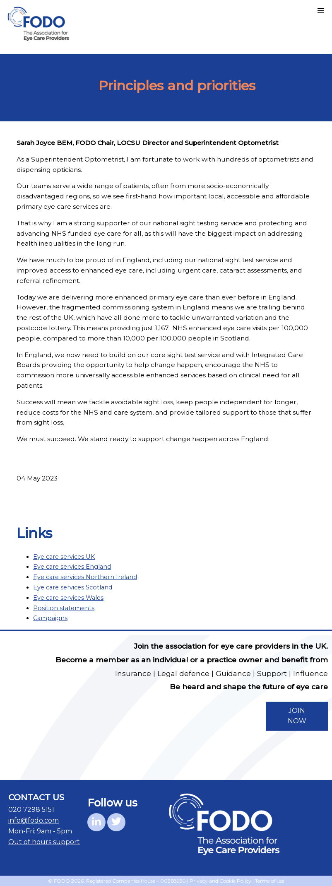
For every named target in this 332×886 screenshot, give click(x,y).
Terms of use (269, 881)
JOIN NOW (297, 716)
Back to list (263, 499)
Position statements (63, 608)
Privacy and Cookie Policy (220, 881)
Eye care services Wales (68, 597)
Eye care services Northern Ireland (85, 577)
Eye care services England (72, 566)
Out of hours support (44, 842)
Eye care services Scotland (72, 587)
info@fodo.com (33, 820)
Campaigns (50, 618)
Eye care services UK (64, 556)
